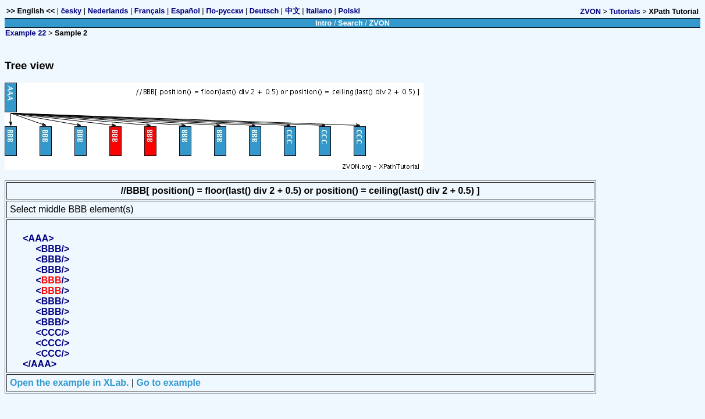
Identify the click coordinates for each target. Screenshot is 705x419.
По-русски (224, 10)
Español (185, 10)
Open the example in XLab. (69, 383)
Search (350, 23)
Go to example (169, 383)
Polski (349, 10)
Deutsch (264, 10)
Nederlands (108, 10)
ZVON (590, 11)
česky (71, 10)
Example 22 (25, 33)
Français (149, 10)
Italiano (319, 10)
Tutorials (625, 11)
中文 (292, 10)
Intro (323, 23)
